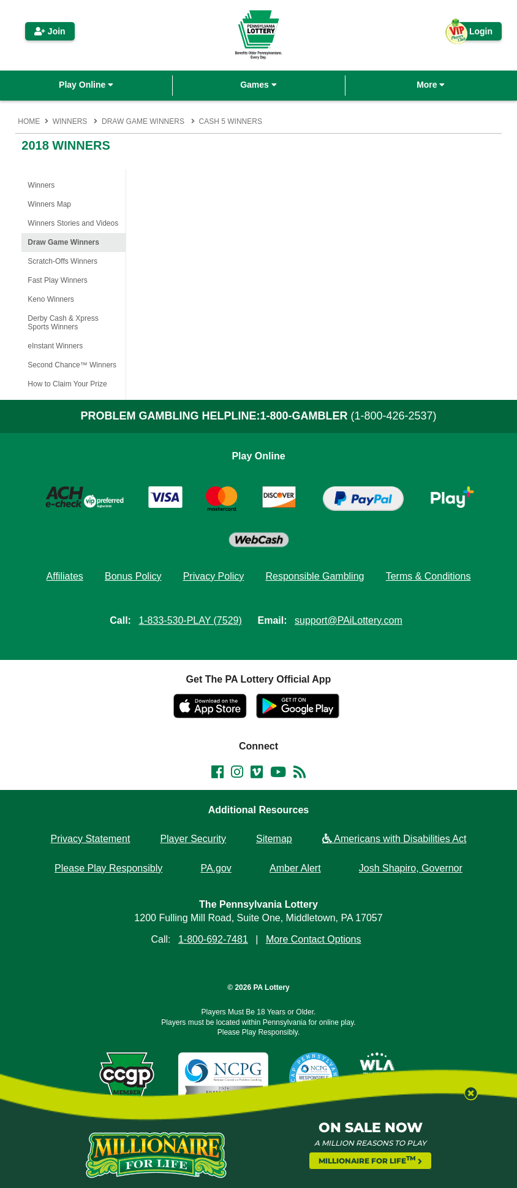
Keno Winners (51, 299)
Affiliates (65, 576)
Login (474, 33)
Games (258, 85)
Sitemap (274, 839)
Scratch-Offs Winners (62, 261)
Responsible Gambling (314, 576)
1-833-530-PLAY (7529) (189, 620)
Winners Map (49, 204)
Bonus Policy (133, 576)
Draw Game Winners (143, 121)
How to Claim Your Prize (67, 384)
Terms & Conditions (428, 576)
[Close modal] (465, 1097)
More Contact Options (313, 939)
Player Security (193, 839)
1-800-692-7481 (213, 939)
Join (50, 31)
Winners (70, 121)
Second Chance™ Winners (72, 365)
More (431, 85)
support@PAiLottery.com (348, 620)
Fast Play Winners (57, 280)
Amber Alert (295, 868)
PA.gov (215, 868)
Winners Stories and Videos (73, 223)
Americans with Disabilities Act (394, 839)
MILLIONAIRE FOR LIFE (371, 1160)
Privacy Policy (213, 576)
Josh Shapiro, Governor (410, 868)
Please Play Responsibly (108, 868)
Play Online (86, 85)
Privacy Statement (90, 839)
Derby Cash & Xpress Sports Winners (63, 322)
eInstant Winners (55, 346)
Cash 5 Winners (230, 121)
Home (29, 121)
